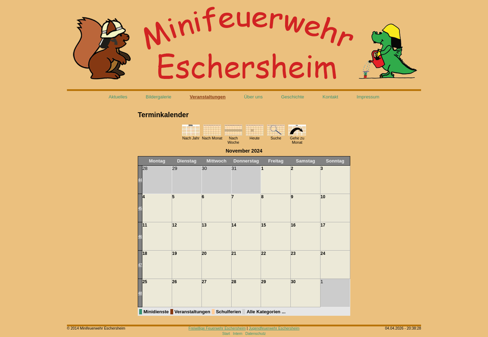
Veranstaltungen (208, 96)
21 (234, 253)
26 (174, 281)
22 (263, 253)
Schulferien (228, 311)
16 (293, 225)
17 (322, 225)
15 (263, 225)
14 (234, 225)
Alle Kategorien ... (265, 311)
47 (140, 265)
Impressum (368, 96)
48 (140, 293)
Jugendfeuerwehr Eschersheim (274, 328)
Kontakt (330, 96)
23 (293, 253)
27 (204, 281)
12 (174, 225)
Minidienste (156, 311)
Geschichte (292, 96)
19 (174, 253)
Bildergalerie (158, 96)
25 (144, 281)
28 (234, 281)
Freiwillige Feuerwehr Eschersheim (217, 328)
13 (204, 225)
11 (144, 225)
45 (140, 208)
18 (144, 253)
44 (140, 180)
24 (322, 253)
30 (293, 281)
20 (204, 253)
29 (263, 281)
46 (140, 237)
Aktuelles (118, 96)
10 (322, 196)
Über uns (253, 96)
